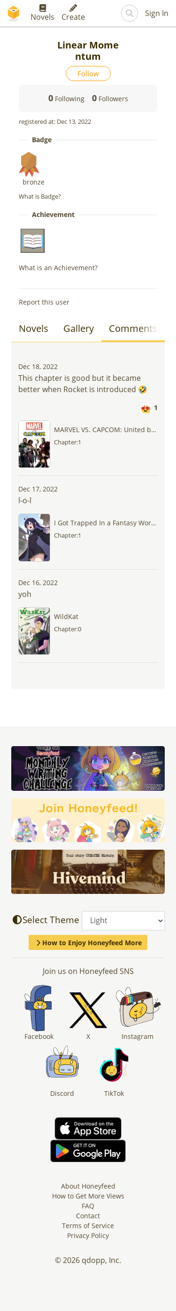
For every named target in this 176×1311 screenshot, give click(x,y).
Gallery (78, 328)
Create (73, 13)
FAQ (88, 1205)
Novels (42, 13)
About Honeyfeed (88, 1186)
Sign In (156, 13)
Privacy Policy (88, 1235)
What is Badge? (40, 196)
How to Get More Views (88, 1195)
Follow (88, 73)
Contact (88, 1215)
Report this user (44, 302)
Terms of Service (88, 1225)
